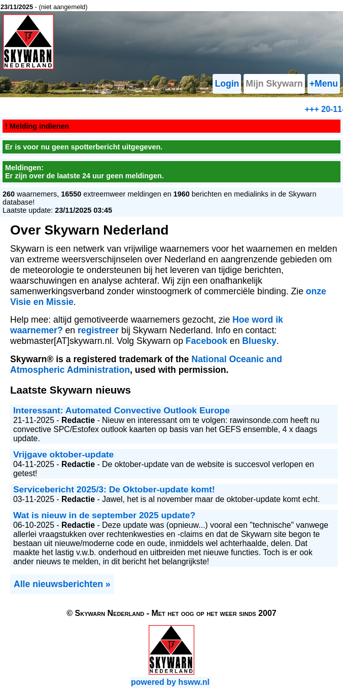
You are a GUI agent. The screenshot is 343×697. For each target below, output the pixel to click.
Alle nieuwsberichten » (62, 584)
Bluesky (259, 341)
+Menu (324, 84)
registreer (98, 330)
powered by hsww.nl (170, 682)
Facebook (206, 341)
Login (227, 84)
